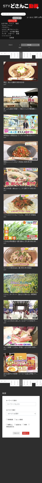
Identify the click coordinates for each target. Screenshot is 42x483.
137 (30, 55)
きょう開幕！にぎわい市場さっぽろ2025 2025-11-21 (22, 347)
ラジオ (4, 33)
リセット (16, 433)
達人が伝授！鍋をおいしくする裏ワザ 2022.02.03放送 (22, 188)
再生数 (33, 45)
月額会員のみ (10, 426)
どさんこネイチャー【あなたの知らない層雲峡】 (20, 294)
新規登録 (17, 18)
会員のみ (18, 424)
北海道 (11, 37)
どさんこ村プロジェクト (10, 29)
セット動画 (19, 419)
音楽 (17, 33)
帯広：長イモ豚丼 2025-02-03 (14, 82)
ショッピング (6, 35)
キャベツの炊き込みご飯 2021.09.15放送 (18, 268)
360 (40, 55)
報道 (17, 23)
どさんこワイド (7, 25)
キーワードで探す (11, 400)
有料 (25, 424)
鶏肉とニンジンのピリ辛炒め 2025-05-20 (18, 162)
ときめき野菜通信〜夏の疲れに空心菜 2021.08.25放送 (22, 241)
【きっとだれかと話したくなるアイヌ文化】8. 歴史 (21, 321)
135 (24, 55)
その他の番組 (14, 31)
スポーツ (11, 33)
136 (27, 55)
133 (17, 55)
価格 (24, 47)
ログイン (12, 20)
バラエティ (5, 27)
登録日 (14, 45)
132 (14, 55)
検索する (25, 433)
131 (11, 55)
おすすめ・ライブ (7, 23)
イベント (5, 31)
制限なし (10, 424)
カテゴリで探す (10, 410)
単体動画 (10, 419)
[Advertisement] (18, 457)
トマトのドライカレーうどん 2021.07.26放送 (20, 215)
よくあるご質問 (32, 17)
